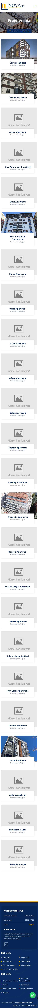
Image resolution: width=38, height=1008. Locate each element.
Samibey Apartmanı (17, 482)
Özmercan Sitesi (18, 63)
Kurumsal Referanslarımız (24, 980)
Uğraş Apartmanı (17, 309)
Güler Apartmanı (18, 413)
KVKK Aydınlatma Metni (29, 1005)
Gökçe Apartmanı (17, 378)
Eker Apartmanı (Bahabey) (18, 167)
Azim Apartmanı (17, 343)
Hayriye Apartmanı (18, 448)
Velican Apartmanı (18, 97)
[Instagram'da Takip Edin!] (6, 944)
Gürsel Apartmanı (17, 274)
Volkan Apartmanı (17, 795)
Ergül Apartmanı (18, 202)
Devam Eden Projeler (9, 981)
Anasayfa (13, 31)
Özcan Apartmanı (17, 132)
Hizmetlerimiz (25, 965)
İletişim (4, 993)
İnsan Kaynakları (26, 989)
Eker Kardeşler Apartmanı (17, 587)
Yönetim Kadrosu (8, 965)
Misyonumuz (6, 961)
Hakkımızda (24, 958)
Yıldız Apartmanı (18, 864)
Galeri (4, 985)
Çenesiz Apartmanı (17, 552)
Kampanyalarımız (8, 989)
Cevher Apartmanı (18, 725)
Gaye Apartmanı (18, 760)
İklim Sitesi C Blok (17, 830)
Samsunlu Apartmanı (18, 517)
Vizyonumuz (24, 961)
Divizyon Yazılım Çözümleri (24, 1003)
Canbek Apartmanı (18, 621)
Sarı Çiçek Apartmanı (17, 691)
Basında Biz (24, 985)
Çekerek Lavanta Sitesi (17, 656)
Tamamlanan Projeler (10, 969)
